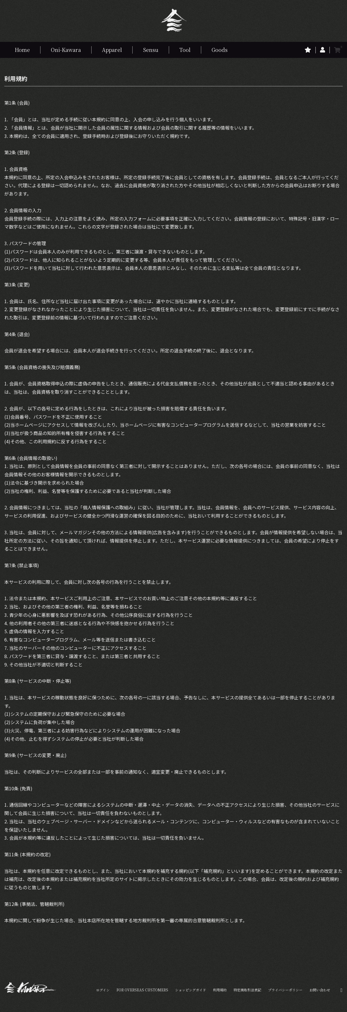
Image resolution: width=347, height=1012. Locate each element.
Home (22, 49)
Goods (220, 49)
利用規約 (220, 989)
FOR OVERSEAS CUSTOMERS (142, 989)
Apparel (112, 49)
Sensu (150, 49)
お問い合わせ (319, 989)
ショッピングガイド (190, 989)
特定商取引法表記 (247, 989)
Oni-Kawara (66, 49)
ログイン (103, 989)
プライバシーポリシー (285, 989)
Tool (185, 49)
